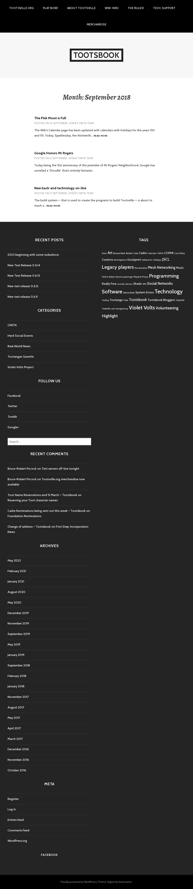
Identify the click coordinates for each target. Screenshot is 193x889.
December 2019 (18, 613)
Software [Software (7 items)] (112, 291)
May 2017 (14, 718)
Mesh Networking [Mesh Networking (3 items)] (161, 267)
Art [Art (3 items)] (110, 252)
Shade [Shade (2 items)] (137, 283)
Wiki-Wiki (112, 8)
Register (13, 799)
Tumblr (12, 416)
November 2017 (18, 697)
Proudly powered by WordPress (78, 882)
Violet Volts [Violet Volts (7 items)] (142, 307)
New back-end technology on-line (60, 188)
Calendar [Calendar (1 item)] (152, 253)
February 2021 (17, 571)
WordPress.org (17, 840)
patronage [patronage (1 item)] (128, 277)
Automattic (125, 882)
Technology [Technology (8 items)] (169, 291)
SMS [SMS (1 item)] (144, 284)
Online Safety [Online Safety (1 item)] (108, 277)
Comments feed (18, 830)
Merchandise (96, 24)
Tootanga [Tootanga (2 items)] (116, 300)
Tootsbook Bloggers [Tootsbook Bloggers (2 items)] (161, 300)
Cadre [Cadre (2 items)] (143, 253)
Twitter (12, 406)
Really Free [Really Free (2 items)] (109, 283)
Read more (100, 135)
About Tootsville (81, 8)
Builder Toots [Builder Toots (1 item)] (132, 253)
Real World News (19, 346)
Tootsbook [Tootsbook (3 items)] (138, 299)
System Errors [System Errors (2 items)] (144, 292)
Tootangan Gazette (21, 356)
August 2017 (16, 707)
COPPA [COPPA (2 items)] (169, 253)
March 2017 (15, 739)
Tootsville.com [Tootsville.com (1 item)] (108, 309)
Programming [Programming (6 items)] (164, 276)
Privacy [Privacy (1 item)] (145, 277)
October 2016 (17, 770)
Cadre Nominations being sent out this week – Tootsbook (47, 511)
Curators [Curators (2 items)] (107, 259)
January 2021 (16, 581)
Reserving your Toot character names (33, 500)
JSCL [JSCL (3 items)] (166, 259)
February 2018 (17, 676)
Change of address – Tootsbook (29, 526)
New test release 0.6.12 (23, 286)
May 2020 (14, 602)
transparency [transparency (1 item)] (122, 309)
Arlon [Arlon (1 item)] (104, 253)
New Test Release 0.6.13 (24, 275)
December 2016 (18, 749)
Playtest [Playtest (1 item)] (137, 277)
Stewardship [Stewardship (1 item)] (129, 293)
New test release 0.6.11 (23, 296)
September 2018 (19, 665)
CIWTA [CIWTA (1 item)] (160, 253)
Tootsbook (96, 55)
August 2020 (16, 592)
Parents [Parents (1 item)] (119, 277)
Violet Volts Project (21, 367)
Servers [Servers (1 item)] (128, 284)
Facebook (14, 396)
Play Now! (50, 8)
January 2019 (16, 655)
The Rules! (136, 8)
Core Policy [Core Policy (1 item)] (180, 253)
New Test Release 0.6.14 (24, 265)
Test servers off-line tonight (60, 468)
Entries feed (16, 820)
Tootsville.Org (21, 8)
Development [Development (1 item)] (120, 260)
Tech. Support (164, 8)
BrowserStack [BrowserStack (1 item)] (119, 253)
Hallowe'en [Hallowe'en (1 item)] (147, 260)
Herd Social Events (20, 335)
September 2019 (19, 634)
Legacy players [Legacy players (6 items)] (118, 267)
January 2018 (16, 686)
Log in (12, 809)
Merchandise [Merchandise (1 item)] (141, 268)
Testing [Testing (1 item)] (105, 300)
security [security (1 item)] (121, 284)
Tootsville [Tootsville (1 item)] (180, 300)
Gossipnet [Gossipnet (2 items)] (134, 259)
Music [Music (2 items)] (180, 267)
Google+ (13, 427)
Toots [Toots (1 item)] (125, 300)
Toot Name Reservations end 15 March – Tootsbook (42, 495)
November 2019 (18, 623)
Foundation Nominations (24, 516)
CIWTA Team (86, 123)
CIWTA (12, 325)
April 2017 (14, 728)
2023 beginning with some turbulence (33, 254)
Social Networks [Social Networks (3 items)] (160, 283)
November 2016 (18, 760)
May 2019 (14, 644)
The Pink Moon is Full (50, 118)
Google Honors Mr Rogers (53, 153)
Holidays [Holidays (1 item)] (157, 260)
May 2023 (14, 560)
